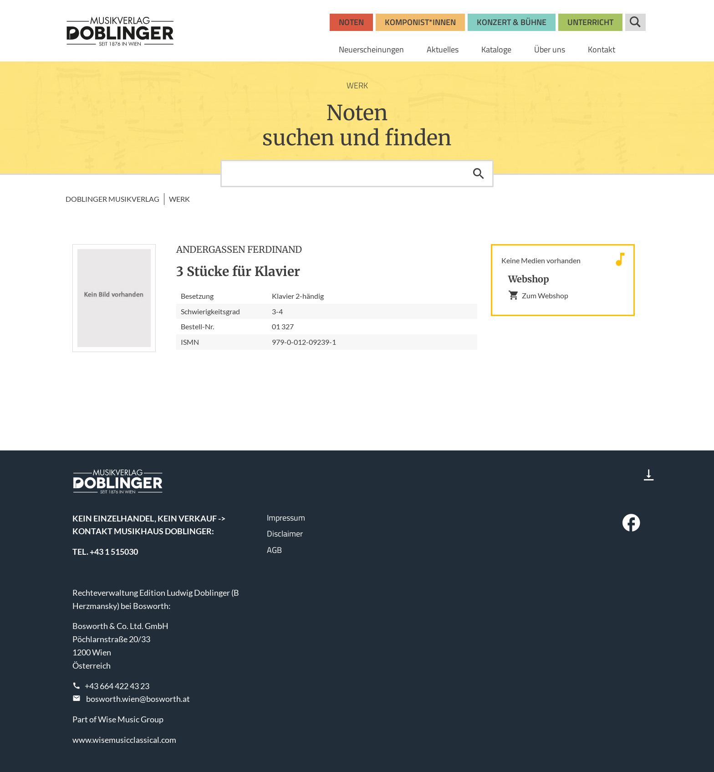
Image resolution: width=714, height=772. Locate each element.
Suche (635, 22)
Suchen (478, 173)
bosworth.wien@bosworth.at (138, 699)
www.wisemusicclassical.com (124, 740)
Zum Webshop (538, 295)
